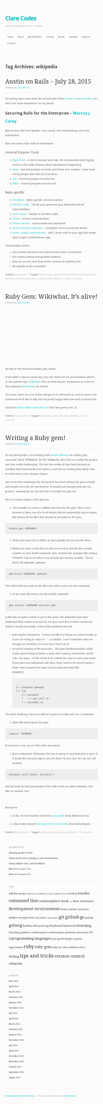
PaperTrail (18, 160)
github (55, 416)
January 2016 (15, 1002)
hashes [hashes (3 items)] (27, 925)
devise (79, 274)
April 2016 (14, 986)
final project (45, 416)
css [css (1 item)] (70, 901)
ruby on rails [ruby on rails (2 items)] (60, 947)
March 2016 (14, 992)
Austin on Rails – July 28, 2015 (48, 81)
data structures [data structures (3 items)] (83, 901)
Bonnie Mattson (59, 455)
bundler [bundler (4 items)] (84, 893)
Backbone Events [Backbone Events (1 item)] (45, 894)
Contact (11, 43)
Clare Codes (20, 18)
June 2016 (13, 981)
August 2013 (14, 1077)
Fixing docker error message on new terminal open (33, 858)
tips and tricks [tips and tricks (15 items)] (37, 956)
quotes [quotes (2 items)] (61, 938)
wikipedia (57, 278)
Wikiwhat (34, 381)
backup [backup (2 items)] (72, 893)
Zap (14, 178)
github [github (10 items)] (72, 916)
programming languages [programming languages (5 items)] (31, 938)
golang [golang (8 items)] (15, 925)
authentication (60, 274)
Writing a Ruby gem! (35, 437)
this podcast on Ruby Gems (52, 824)
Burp (15, 169)
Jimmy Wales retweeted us (32, 407)
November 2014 (16, 1040)
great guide (58, 815)
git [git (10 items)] (61, 916)
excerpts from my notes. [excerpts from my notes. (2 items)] (32, 917)
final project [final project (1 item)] (53, 918)
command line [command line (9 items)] (23, 900)
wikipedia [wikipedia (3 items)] (15, 963)
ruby (17, 278)
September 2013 (16, 1072)
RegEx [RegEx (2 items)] (69, 938)
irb (48, 832)
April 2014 (14, 1051)
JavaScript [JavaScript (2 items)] (43, 926)
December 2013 (16, 1056)
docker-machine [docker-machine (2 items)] (79, 909)
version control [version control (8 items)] (69, 956)
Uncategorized (21, 416)
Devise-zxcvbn (20, 223)
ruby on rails (37, 278)
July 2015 (13, 1013)
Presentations (20, 274)
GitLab (61, 36)
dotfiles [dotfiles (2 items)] (13, 917)
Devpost (86, 36)
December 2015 (16, 1008)
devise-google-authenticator (29, 232)
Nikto (15, 183)
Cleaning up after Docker (21, 853)
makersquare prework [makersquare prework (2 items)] (61, 932)
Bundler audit (20, 204)
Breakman (18, 200)
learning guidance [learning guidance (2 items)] (20, 932)
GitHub (50, 36)
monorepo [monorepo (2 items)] (82, 932)
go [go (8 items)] (82, 917)
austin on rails (45, 274)
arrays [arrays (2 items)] (22, 893)
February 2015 (16, 1029)
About (20, 36)
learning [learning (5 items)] (84, 926)
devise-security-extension (27, 228)
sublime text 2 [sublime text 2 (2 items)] (76, 947)
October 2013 (15, 1067)
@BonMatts (28, 386)
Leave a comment (74, 278)
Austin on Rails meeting (79, 98)
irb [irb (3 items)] (35, 925)
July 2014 (13, 1045)
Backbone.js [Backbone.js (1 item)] (31, 894)
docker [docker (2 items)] (64, 909)
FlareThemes (69, 1096)
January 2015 (15, 1035)
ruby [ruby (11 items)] (29, 946)
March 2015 (14, 1024)
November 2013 (16, 1061)
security (48, 278)
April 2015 (14, 1018)
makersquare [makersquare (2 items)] (40, 932)
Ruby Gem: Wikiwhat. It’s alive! (51, 296)
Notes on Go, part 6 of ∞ (20, 874)
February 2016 (16, 997)
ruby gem (25, 278)
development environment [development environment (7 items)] (34, 908)
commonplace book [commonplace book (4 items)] (54, 901)
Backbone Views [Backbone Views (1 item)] (60, 894)
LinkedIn (73, 36)
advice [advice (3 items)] (13, 893)
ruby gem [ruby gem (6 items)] (43, 947)
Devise (16, 218)
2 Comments (86, 832)
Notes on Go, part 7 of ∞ (20, 869)
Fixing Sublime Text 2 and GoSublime (27, 863)
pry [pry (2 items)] (54, 938)
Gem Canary (19, 214)
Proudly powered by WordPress (20, 1096)
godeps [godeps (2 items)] (89, 917)
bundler (71, 274)
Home (10, 36)
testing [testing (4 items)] (14, 956)
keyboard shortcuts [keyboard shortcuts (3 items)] (63, 925)
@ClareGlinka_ (35, 36)
